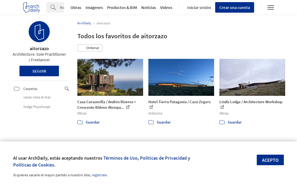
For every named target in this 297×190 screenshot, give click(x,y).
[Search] (62, 7)
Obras (76, 7)
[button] (90, 48)
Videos (166, 7)
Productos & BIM (122, 7)
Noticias (148, 7)
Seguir (39, 71)
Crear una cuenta (234, 7)
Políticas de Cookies (33, 165)
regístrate (99, 175)
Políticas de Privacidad (163, 158)
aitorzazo (39, 48)
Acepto (270, 160)
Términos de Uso (120, 158)
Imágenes (94, 7)
